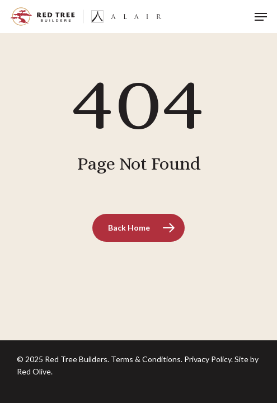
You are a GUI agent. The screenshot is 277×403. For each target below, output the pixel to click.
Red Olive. (35, 371)
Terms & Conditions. (146, 359)
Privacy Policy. (208, 359)
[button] (261, 16)
